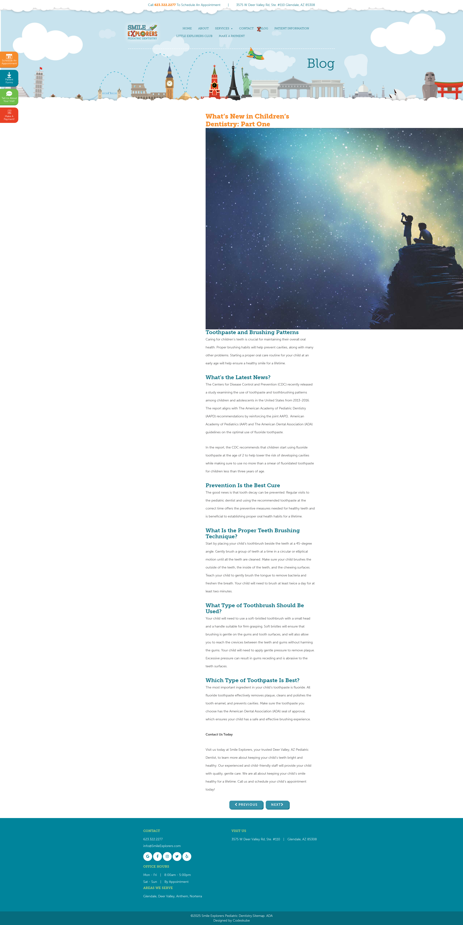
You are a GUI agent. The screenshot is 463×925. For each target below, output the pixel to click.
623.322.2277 (153, 839)
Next (276, 805)
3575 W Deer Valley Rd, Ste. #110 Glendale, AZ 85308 (275, 5)
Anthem (182, 896)
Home (187, 28)
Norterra (196, 896)
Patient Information (291, 28)
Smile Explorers (241, 750)
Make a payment (232, 36)
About (203, 28)
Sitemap (259, 916)
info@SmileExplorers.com (162, 846)
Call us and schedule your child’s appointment (271, 781)
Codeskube (241, 920)
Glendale (150, 896)
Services (222, 28)
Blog (264, 28)
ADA (269, 916)
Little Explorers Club (194, 36)
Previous (248, 805)
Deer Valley (166, 896)
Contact (246, 28)
